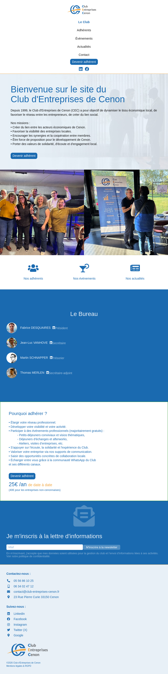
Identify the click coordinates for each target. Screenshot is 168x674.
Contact (84, 54)
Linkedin (15, 613)
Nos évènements (84, 272)
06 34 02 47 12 (19, 586)
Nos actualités (135, 272)
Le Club (84, 22)
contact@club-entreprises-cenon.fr (32, 591)
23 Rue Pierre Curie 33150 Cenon (32, 597)
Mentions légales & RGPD (18, 666)
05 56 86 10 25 (19, 580)
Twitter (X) (16, 630)
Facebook (16, 619)
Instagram (16, 624)
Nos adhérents (33, 272)
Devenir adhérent (84, 62)
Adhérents (84, 30)
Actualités (84, 46)
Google (14, 635)
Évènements (84, 38)
